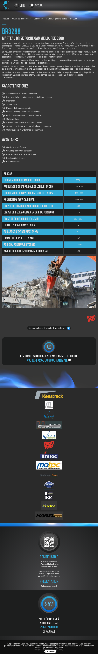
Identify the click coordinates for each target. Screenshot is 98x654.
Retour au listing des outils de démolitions (47, 328)
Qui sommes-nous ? (49, 586)
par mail (61, 360)
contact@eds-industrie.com (49, 576)
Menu (22, 5)
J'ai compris (50, 651)
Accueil (39, 5)
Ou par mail (49, 631)
